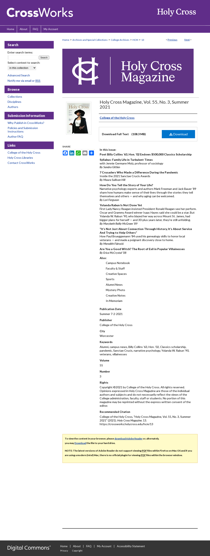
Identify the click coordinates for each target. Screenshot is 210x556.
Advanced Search (19, 75)
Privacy (64, 550)
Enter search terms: (20, 52)
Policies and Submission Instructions (23, 129)
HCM (135, 39)
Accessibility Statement (131, 546)
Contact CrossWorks (21, 162)
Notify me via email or (24, 80)
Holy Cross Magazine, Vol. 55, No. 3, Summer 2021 (144, 104)
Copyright (77, 550)
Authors (13, 107)
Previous (172, 39)
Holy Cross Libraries (20, 157)
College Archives (120, 39)
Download (178, 134)
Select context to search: (24, 62)
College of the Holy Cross (24, 152)
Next (187, 39)
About (77, 546)
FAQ (88, 546)
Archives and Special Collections (90, 39)
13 (142, 39)
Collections (15, 96)
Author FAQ (15, 136)
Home (65, 39)
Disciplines (14, 101)
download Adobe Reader (128, 438)
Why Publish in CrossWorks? (26, 123)
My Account (104, 546)
